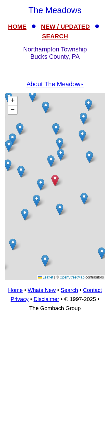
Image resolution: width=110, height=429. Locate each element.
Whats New (42, 290)
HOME (17, 26)
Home (15, 290)
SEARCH (55, 36)
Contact (92, 290)
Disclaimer (46, 299)
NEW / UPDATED (65, 26)
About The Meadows (55, 84)
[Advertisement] (55, 373)
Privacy (19, 299)
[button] (32, 96)
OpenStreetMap (72, 277)
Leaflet (45, 277)
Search (69, 290)
